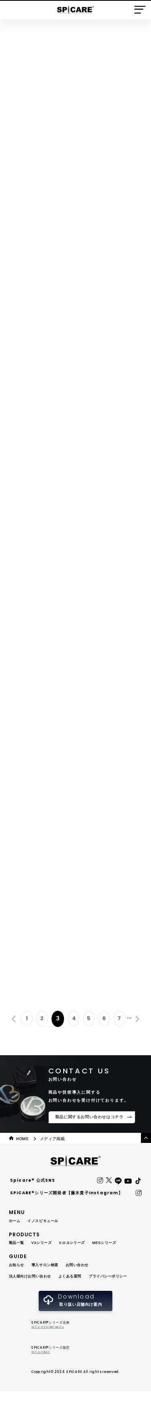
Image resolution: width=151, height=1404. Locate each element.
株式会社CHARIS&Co (49, 1340)
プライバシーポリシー (30, 1288)
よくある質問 (76, 1277)
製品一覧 (17, 1244)
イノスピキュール (46, 1222)
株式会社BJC (41, 1365)
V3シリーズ (44, 1244)
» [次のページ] (137, 1020)
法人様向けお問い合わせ (32, 1277)
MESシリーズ (112, 1244)
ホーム (15, 1222)
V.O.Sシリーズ (77, 1244)
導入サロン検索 (48, 1266)
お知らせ (17, 1266)
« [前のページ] (13, 1020)
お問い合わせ (83, 1266)
